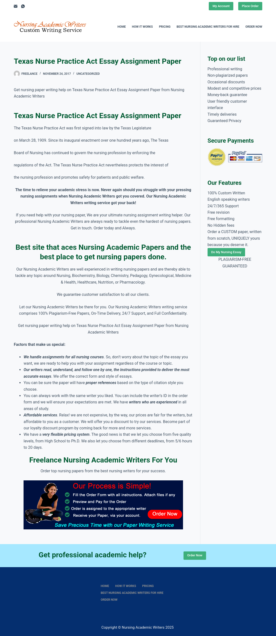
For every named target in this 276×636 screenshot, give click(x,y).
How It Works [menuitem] (142, 26)
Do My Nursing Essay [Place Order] (226, 252)
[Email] (15, 6)
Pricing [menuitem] (165, 26)
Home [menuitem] (122, 26)
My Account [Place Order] (220, 6)
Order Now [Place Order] (194, 555)
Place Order (250, 6)
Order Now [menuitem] (253, 26)
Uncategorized (88, 73)
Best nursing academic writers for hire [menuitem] (208, 26)
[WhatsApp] (23, 6)
